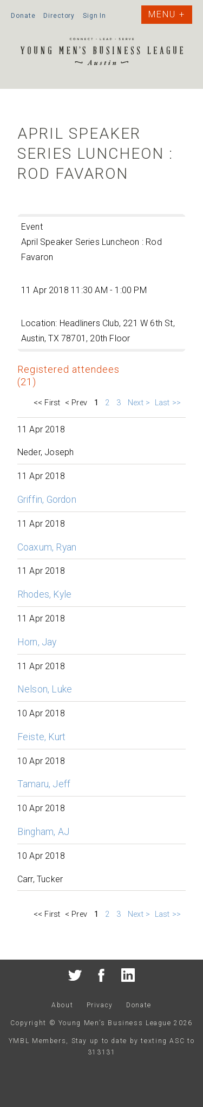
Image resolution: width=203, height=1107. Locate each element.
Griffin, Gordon (46, 499)
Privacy (100, 1005)
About (62, 1005)
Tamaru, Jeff (43, 784)
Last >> (169, 402)
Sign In (94, 16)
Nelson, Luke (44, 689)
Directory (59, 16)
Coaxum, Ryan (46, 547)
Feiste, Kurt (41, 736)
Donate (23, 16)
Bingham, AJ (43, 831)
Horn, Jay (37, 642)
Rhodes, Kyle (44, 594)
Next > (139, 402)
